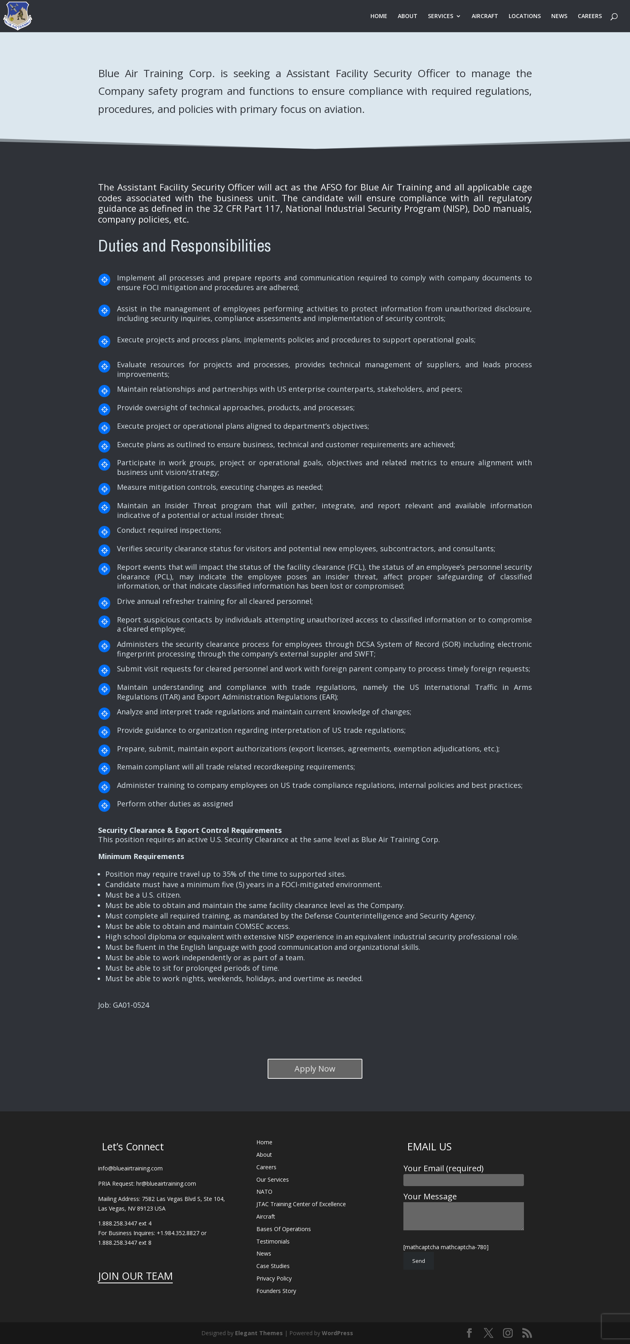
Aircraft (265, 1216)
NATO (264, 1191)
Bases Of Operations (283, 1229)
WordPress (337, 1333)
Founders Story (276, 1291)
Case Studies (273, 1266)
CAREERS (590, 16)
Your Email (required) (463, 1173)
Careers (266, 1167)
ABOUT (407, 16)
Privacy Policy (274, 1278)
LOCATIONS (525, 16)
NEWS (559, 16)
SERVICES (440, 16)
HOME (378, 16)
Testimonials (273, 1241)
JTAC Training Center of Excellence (301, 1204)
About (264, 1154)
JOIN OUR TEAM (135, 1276)
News (263, 1253)
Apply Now (315, 1068)
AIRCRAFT (485, 16)
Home (264, 1142)
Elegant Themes (259, 1333)
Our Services (272, 1179)
